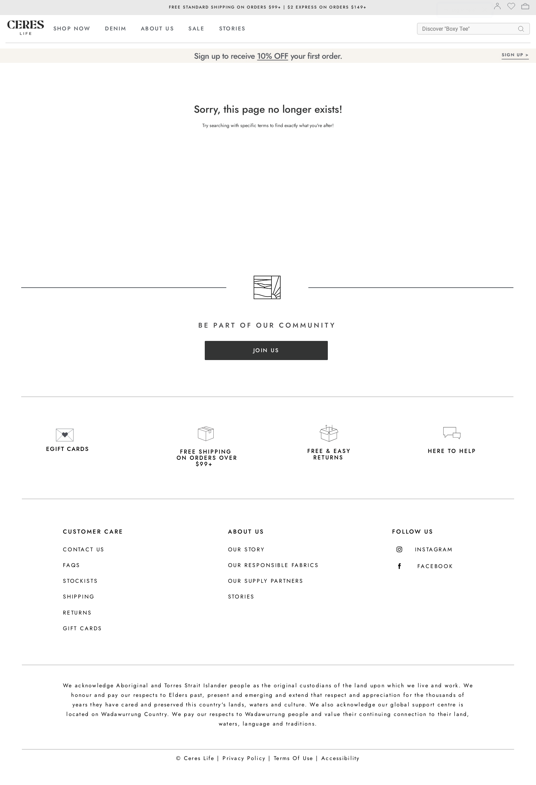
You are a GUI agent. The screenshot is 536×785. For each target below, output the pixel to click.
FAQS (71, 565)
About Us (246, 531)
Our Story (246, 549)
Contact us (84, 549)
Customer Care (93, 531)
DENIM (115, 28)
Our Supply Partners (266, 581)
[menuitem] (78, 29)
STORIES (232, 28)
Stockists (80, 581)
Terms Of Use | (296, 758)
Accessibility (340, 758)
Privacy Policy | (246, 758)
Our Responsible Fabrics (273, 565)
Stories (241, 597)
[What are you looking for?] (469, 28)
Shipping (79, 597)
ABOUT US (157, 28)
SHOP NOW (72, 28)
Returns (77, 613)
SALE (196, 28)
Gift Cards (82, 628)
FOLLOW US (412, 531)
